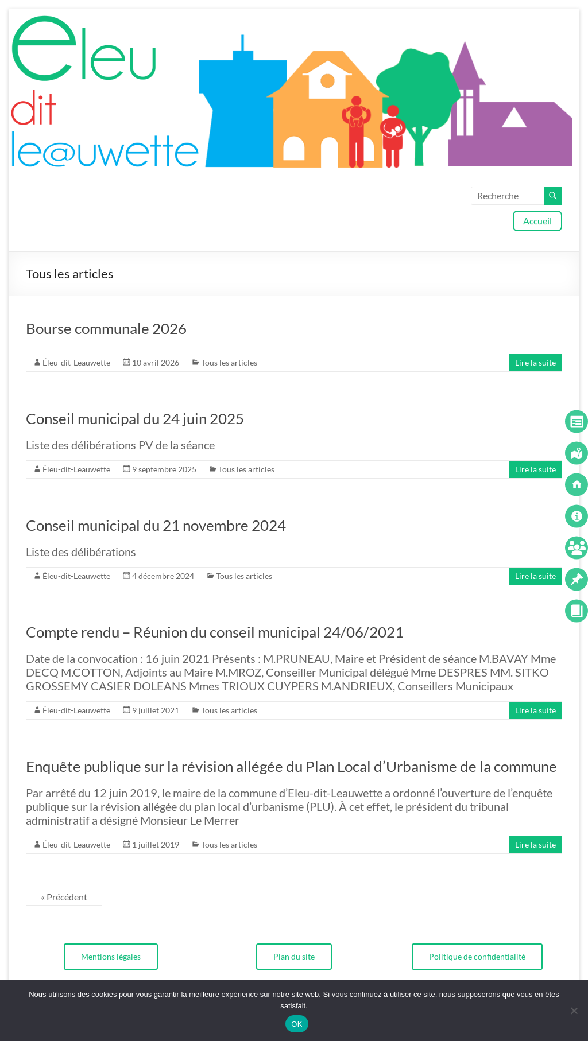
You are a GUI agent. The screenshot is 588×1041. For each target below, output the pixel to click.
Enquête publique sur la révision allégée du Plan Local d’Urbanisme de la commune (291, 766)
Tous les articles (229, 362)
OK (296, 1024)
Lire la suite (535, 362)
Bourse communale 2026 (106, 328)
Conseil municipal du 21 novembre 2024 (156, 525)
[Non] (573, 1010)
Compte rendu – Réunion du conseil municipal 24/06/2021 (215, 632)
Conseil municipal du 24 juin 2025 (135, 418)
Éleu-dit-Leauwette (76, 362)
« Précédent (64, 896)
